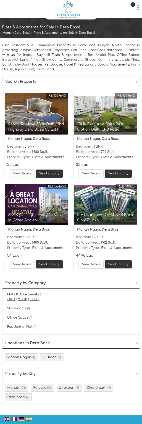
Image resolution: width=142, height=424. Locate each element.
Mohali (13, 387)
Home (7, 32)
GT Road (49, 357)
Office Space (18, 317)
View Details (22, 173)
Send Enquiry (49, 173)
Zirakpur (66, 387)
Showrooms (16, 308)
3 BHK (34, 299)
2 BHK (22, 299)
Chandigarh (97, 387)
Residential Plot (19, 326)
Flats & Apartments (23, 294)
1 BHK (11, 299)
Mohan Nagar (19, 357)
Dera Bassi (22, 32)
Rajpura (39, 387)
